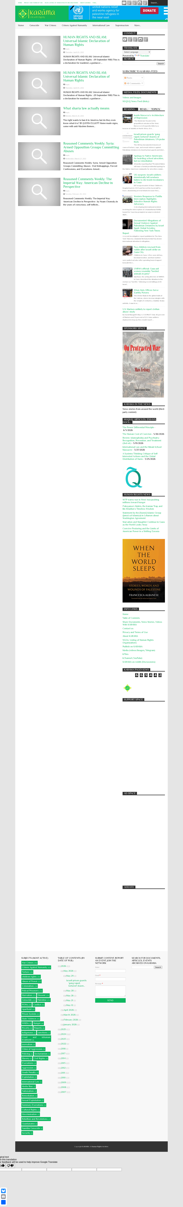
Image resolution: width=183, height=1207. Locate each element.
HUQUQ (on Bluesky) (129, 3)
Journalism (27, 1044)
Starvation (27, 995)
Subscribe (134, 3)
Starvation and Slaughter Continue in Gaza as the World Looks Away (144, 523)
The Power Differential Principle (138, 427)
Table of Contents (131, 618)
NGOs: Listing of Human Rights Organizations (61, 3)
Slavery (25, 1058)
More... (137, 25)
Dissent (41, 995)
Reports (38, 1028)
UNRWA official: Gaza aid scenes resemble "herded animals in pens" (146, 271)
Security (26, 1133)
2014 (63, 1058)
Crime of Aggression (32, 1049)
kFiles (125, 654)
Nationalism (28, 1091)
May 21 (70, 1000)
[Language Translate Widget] (137, 52)
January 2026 (70, 1024)
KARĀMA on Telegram (145, 3)
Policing (26, 1054)
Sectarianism (41, 1054)
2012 (63, 1068)
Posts (128, 78)
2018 (63, 1048)
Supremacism (122, 25)
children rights (29, 976)
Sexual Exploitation (31, 1100)
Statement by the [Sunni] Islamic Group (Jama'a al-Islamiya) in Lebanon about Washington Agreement (142, 515)
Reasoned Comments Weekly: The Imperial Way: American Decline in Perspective (88, 183)
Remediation (28, 1095)
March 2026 (70, 1015)
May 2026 (69, 971)
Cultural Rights (29, 1109)
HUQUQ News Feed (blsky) (136, 101)
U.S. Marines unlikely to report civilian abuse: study (141, 310)
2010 (63, 1077)
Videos (124, 3)
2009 (64, 1082)
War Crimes (50, 25)
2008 (64, 1087)
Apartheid (26, 1009)
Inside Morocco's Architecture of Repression (149, 116)
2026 (64, 966)
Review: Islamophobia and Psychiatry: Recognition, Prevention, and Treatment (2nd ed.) (142, 441)
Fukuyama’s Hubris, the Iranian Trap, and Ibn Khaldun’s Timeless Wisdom (142, 507)
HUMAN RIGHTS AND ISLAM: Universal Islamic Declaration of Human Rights (86, 41)
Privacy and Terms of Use (33, 3)
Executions (27, 1063)
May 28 (70, 990)
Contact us (128, 628)
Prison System (29, 1014)
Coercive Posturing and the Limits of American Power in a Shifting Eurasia (141, 529)
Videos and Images (132, 97)
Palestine (41, 1000)
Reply (67, 49)
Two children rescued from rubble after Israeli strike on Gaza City (147, 249)
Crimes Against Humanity (74, 25)
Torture (25, 972)
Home (20, 3)
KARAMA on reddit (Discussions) (139, 662)
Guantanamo (28, 1123)
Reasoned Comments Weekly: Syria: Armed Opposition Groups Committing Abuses (91, 147)
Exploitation (28, 1077)
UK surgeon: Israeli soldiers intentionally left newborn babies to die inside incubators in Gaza (149, 179)
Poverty (26, 1028)
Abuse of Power (29, 981)
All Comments (132, 83)
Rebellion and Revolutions (35, 1119)
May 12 (70, 1005)
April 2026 (69, 1010)
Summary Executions (32, 1105)
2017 (63, 1053)
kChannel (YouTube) (132, 658)
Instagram (140, 3)
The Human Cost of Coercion (137, 434)
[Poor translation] (10, 1165)
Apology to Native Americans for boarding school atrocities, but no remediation (149, 158)
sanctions (42, 1032)
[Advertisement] (144, 745)
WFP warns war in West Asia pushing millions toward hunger (141, 501)
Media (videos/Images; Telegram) (139, 650)
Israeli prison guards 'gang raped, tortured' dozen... (76, 983)
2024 (64, 1034)
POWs (25, 1004)
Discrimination (29, 1114)
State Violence (29, 1018)
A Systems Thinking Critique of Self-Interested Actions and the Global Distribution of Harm (140, 456)
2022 (64, 1043)
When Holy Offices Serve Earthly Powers (146, 291)
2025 (64, 1029)
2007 (64, 1092)
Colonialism (28, 986)
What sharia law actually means (86, 108)
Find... (95, 3)
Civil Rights (39, 1058)
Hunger (37, 1023)
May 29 (70, 976)
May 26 (70, 995)
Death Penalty (29, 1072)
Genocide (34, 25)
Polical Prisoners (30, 990)
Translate (142, 56)
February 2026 (71, 1019)
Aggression (27, 1068)
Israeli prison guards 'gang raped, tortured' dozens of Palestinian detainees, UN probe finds (149, 138)
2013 (63, 1063)
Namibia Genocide (31, 1128)
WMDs (25, 1023)
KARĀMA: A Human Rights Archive (95, 1147)
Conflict (37, 1004)
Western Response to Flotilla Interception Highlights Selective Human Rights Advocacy (148, 200)
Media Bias (27, 1086)
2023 (64, 1039)
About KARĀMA (85, 3)
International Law (101, 25)
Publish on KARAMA (132, 646)
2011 (63, 1073)
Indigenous (27, 1032)
